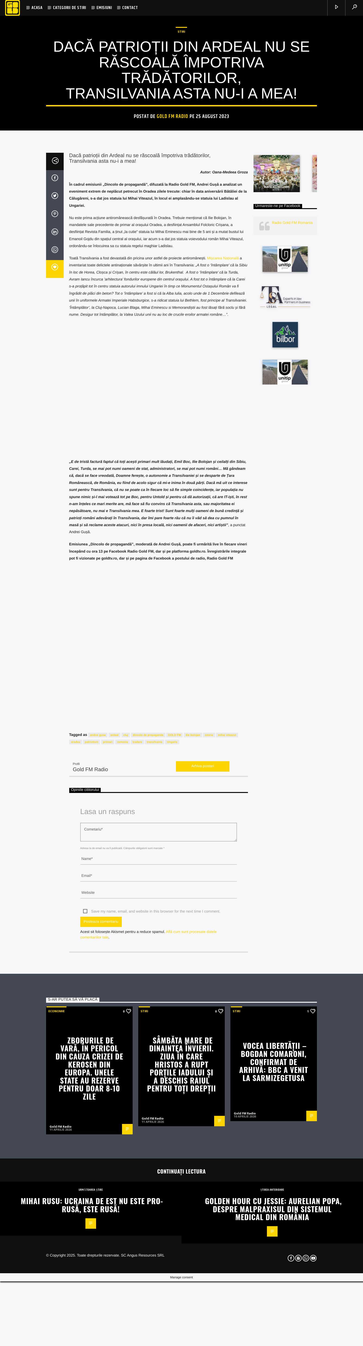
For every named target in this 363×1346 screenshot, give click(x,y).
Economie (56, 1312)
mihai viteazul (227, 1035)
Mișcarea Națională (223, 559)
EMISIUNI (104, 7)
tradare (137, 1043)
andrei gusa (98, 1035)
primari (108, 1043)
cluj (125, 1035)
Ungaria (172, 1043)
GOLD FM (174, 1035)
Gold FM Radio (172, 255)
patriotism (91, 1043)
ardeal (114, 1035)
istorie (209, 1035)
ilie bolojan (193, 1035)
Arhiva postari (202, 1067)
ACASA (37, 7)
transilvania (154, 1043)
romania (122, 1043)
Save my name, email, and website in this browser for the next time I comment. (155, 1213)
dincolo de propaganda (148, 1035)
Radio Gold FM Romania (292, 524)
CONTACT (130, 7)
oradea (75, 1043)
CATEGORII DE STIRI (69, 7)
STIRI (181, 170)
